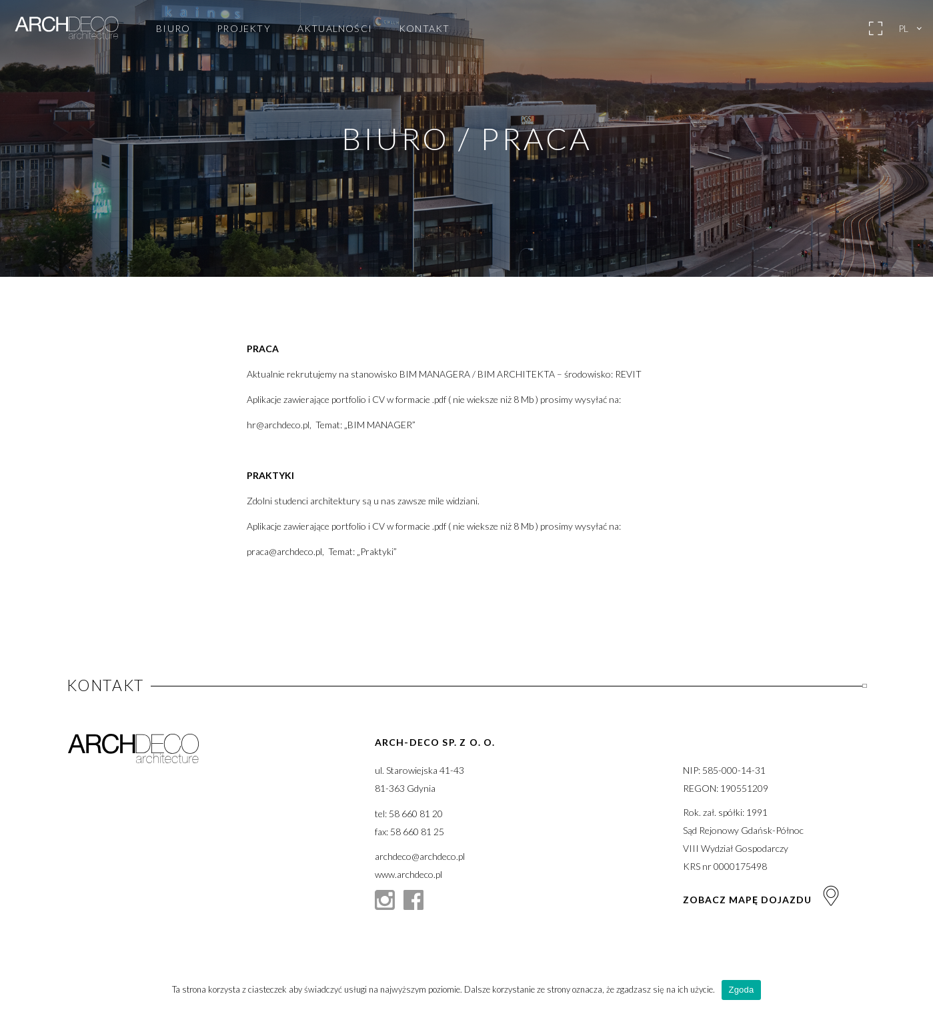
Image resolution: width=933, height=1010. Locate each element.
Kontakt (424, 28)
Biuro (173, 28)
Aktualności (334, 28)
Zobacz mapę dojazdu (762, 899)
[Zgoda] (916, 990)
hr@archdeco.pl (278, 424)
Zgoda (741, 990)
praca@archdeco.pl (284, 551)
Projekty (244, 28)
